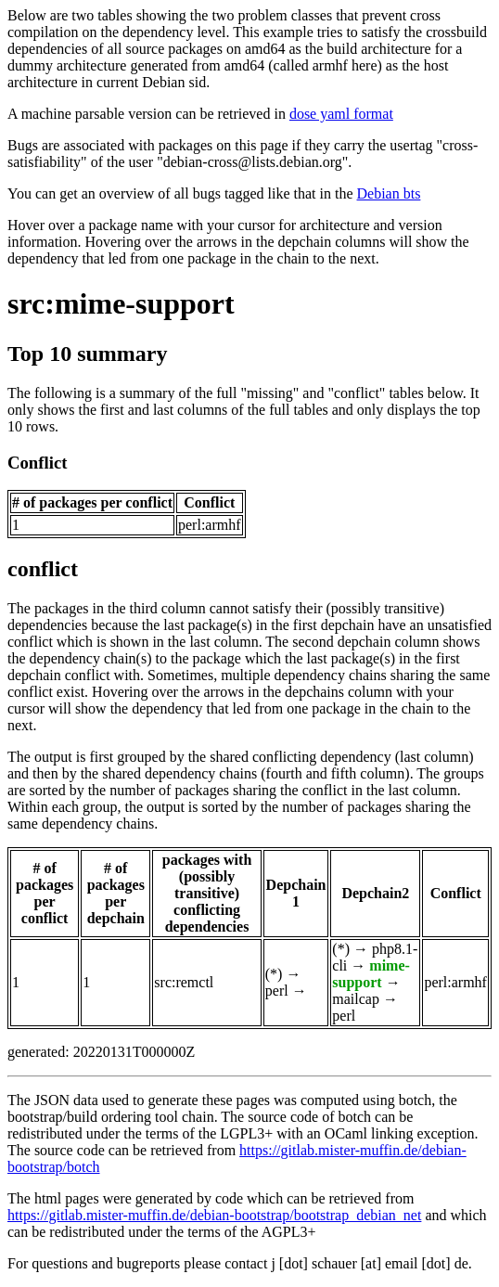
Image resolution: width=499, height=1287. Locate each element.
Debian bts (389, 193)
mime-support (371, 974)
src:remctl (183, 982)
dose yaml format (341, 114)
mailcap (355, 999)
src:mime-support (121, 303)
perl (276, 990)
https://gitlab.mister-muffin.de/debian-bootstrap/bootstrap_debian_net (214, 1215)
